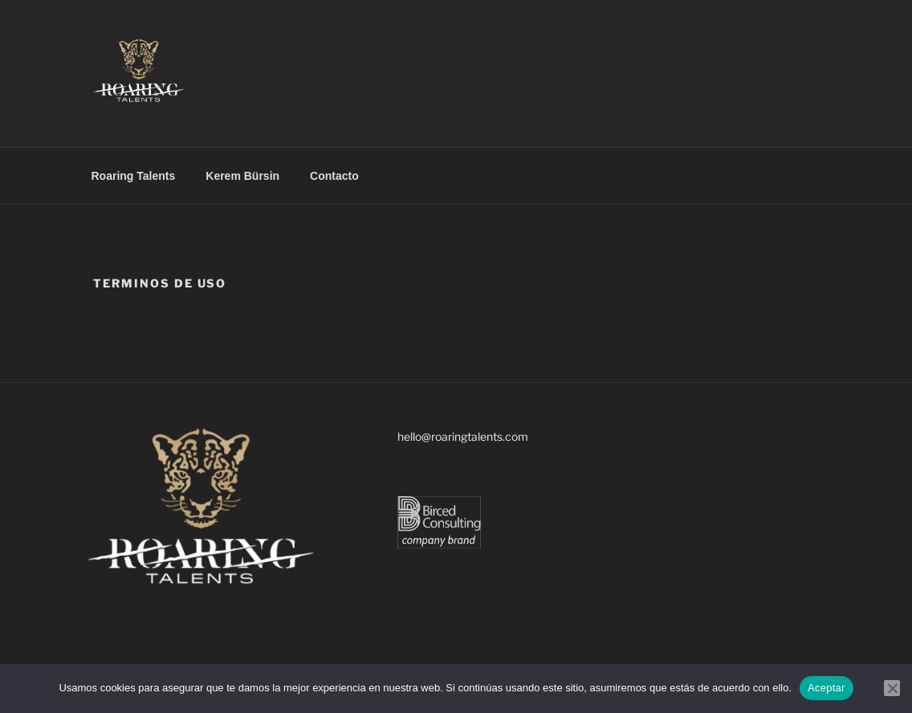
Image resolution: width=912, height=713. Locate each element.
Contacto (334, 175)
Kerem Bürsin (242, 175)
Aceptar (826, 688)
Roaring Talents (134, 175)
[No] (892, 688)
